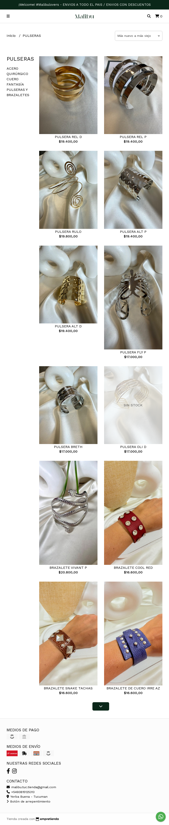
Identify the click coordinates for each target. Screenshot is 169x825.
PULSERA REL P (133, 137)
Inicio (12, 36)
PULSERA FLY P (133, 352)
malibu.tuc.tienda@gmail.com (31, 787)
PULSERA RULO (68, 232)
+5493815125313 (21, 792)
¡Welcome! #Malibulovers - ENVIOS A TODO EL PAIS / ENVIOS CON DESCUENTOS (84, 5)
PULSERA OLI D (133, 447)
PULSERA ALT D (68, 326)
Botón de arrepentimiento (28, 801)
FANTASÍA (15, 84)
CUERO (12, 79)
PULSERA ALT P (133, 232)
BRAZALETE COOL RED (133, 568)
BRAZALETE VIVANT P (68, 568)
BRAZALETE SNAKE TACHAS (68, 688)
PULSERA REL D (68, 137)
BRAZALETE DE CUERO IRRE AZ (133, 688)
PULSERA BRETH (68, 447)
